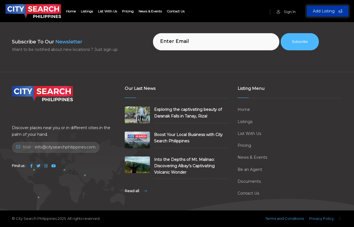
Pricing (128, 11)
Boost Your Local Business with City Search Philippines (188, 137)
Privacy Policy (321, 218)
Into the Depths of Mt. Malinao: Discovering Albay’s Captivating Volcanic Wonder (184, 166)
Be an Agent (250, 169)
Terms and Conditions (284, 218)
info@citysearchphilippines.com (64, 147)
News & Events (150, 11)
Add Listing (327, 11)
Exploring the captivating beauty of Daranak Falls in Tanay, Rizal (188, 112)
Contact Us (175, 11)
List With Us (107, 11)
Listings (87, 11)
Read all (136, 191)
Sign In (286, 11)
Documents (249, 181)
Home (71, 11)
